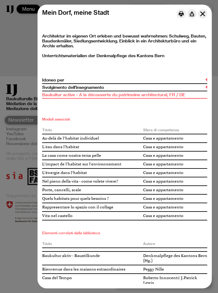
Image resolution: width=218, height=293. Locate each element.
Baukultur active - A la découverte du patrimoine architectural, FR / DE (113, 94)
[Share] (192, 13)
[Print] (181, 13)
